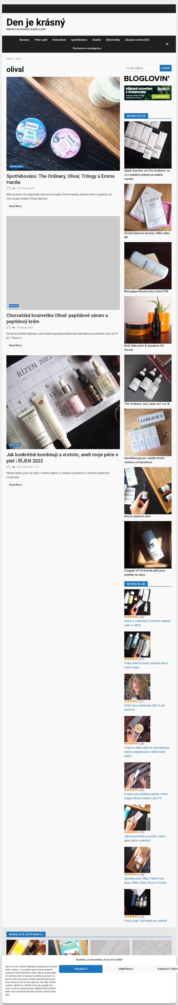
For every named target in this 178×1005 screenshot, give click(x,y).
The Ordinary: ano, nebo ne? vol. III (146, 404)
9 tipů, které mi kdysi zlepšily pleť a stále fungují (146, 665)
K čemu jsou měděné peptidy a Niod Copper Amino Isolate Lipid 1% (146, 796)
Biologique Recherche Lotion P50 (146, 291)
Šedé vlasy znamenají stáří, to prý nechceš (144, 707)
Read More (15, 206)
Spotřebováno (79, 39)
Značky (96, 39)
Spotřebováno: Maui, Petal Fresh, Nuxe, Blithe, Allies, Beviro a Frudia (145, 880)
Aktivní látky (113, 39)
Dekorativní (59, 39)
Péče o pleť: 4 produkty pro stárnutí (145, 920)
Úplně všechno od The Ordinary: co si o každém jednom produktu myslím (147, 175)
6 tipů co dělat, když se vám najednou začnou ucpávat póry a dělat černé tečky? (146, 752)
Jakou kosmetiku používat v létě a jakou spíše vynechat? (144, 838)
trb (10, 188)
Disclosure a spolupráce (87, 48)
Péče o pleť (41, 39)
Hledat (165, 68)
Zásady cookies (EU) (137, 39)
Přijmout (80, 969)
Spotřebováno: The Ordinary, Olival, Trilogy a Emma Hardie (63, 124)
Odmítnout (126, 969)
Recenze (24, 39)
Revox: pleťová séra (137, 516)
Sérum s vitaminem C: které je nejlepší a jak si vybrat (147, 623)
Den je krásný (35, 22)
